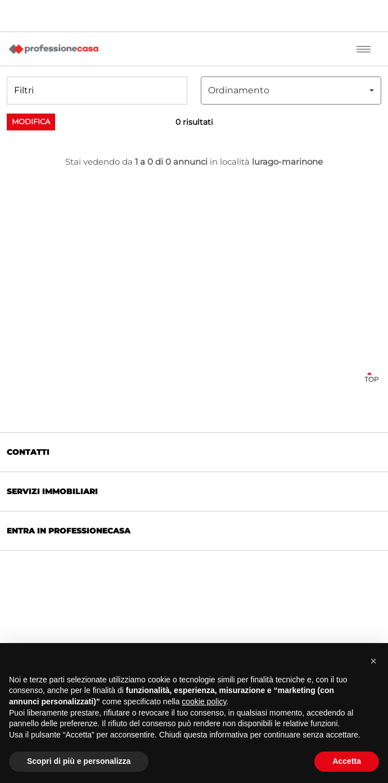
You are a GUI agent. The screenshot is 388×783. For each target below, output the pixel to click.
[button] (97, 90)
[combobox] (291, 90)
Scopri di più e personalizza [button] (78, 761)
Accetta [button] (346, 761)
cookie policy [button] (204, 701)
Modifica (31, 121)
